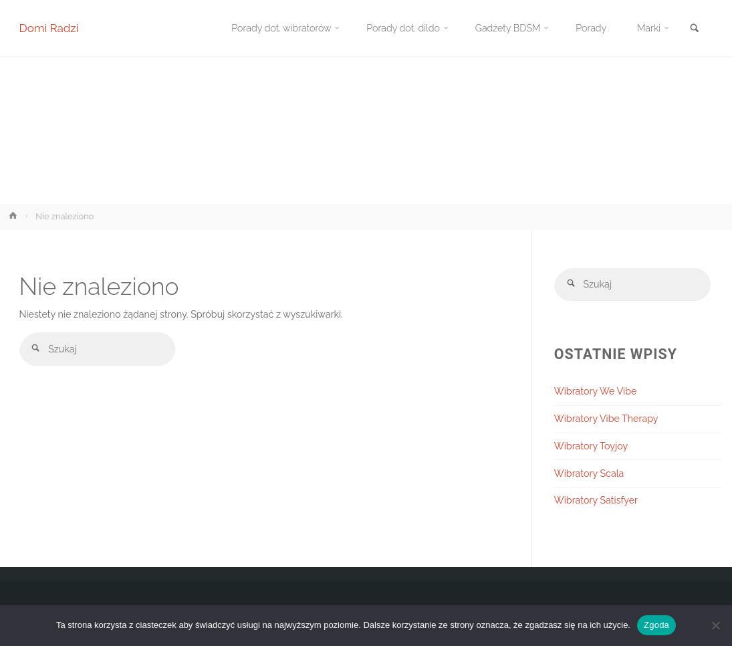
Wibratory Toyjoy (591, 446)
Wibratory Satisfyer (596, 501)
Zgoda (656, 625)
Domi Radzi (49, 28)
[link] (695, 29)
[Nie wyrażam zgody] (715, 625)
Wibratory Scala (589, 473)
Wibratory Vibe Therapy (606, 418)
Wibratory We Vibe (595, 391)
